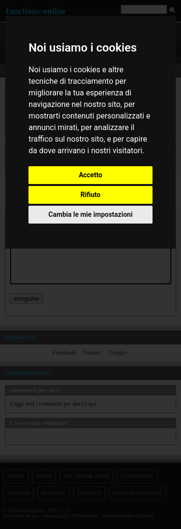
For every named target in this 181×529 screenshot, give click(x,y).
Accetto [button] (90, 175)
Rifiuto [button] (91, 194)
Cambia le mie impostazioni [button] (90, 214)
